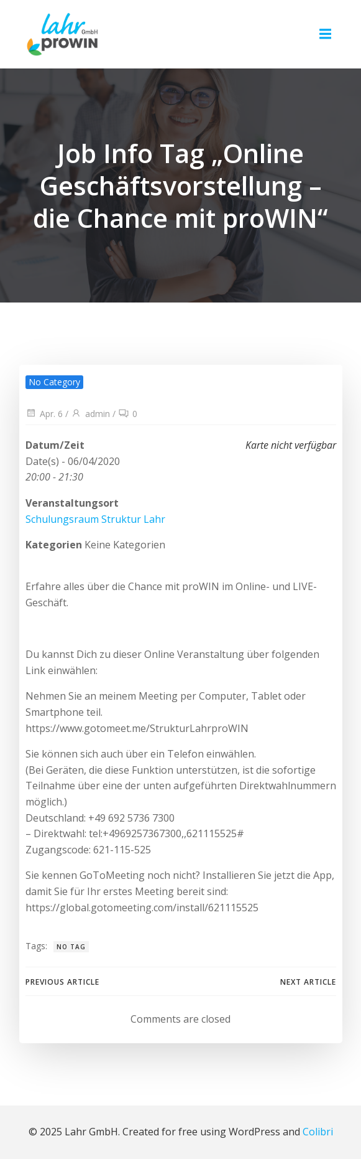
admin (90, 414)
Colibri (318, 1131)
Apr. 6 (44, 414)
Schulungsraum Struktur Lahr (95, 519)
